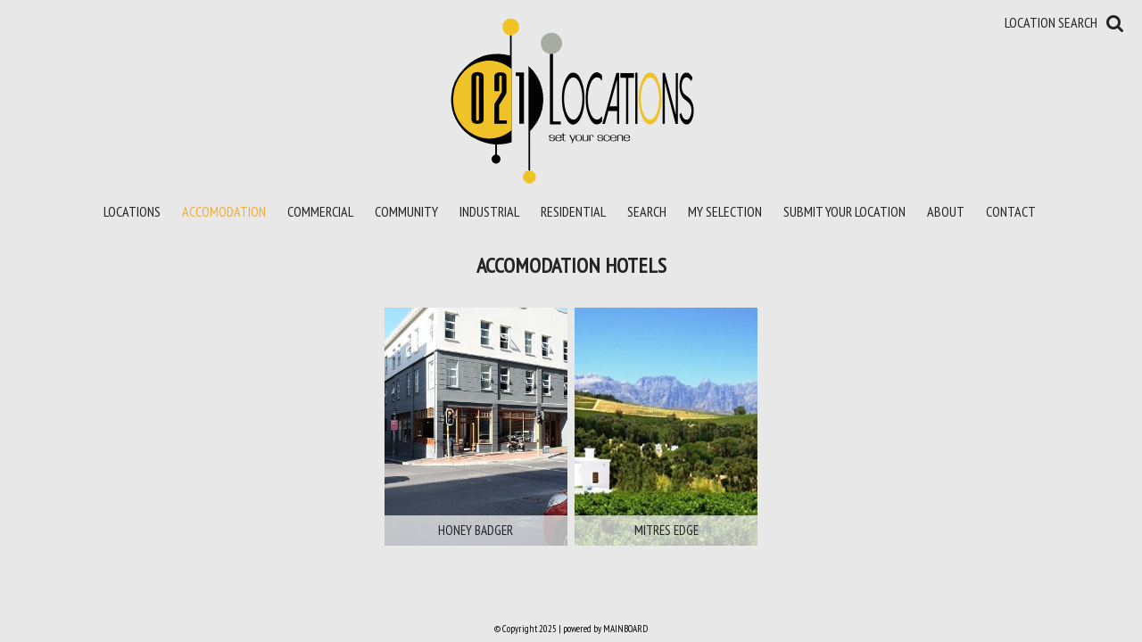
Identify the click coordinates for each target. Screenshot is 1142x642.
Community (406, 211)
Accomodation (224, 211)
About (945, 211)
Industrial (489, 211)
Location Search (1051, 22)
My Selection (725, 211)
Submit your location (844, 211)
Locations (132, 211)
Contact (1011, 211)
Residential (573, 211)
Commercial (320, 211)
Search (646, 211)
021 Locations (571, 100)
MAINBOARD (625, 628)
